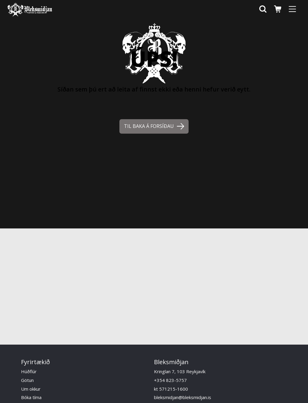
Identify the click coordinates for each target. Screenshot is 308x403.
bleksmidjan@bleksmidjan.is (182, 397)
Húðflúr (29, 371)
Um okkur (31, 389)
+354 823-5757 (170, 380)
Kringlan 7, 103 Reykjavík (179, 371)
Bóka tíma (31, 397)
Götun (27, 380)
